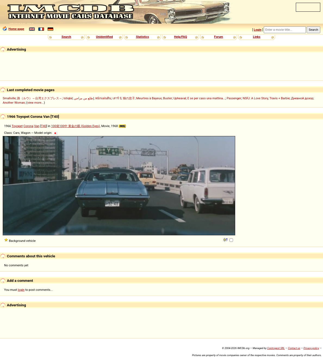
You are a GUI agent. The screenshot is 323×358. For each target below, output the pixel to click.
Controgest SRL (276, 348)
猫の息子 (129, 98)
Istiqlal (68, 98)
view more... (35, 102)
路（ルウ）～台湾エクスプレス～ (39, 98)
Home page (13, 29)
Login (257, 30)
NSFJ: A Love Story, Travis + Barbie (266, 98)
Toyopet (17, 126)
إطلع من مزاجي (84, 98)
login (21, 290)
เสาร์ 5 (117, 98)
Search (66, 37)
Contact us (294, 348)
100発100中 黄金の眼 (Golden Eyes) (75, 126)
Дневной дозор (302, 98)
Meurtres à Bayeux (149, 98)
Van (36, 126)
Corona (28, 126)
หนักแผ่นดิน (103, 98)
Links (256, 37)
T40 (43, 126)
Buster (167, 98)
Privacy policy (311, 348)
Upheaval (179, 98)
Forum (218, 37)
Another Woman (14, 102)
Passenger (234, 98)
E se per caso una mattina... (206, 98)
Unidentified (104, 37)
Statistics (142, 37)
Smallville (9, 98)
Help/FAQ (180, 37)
